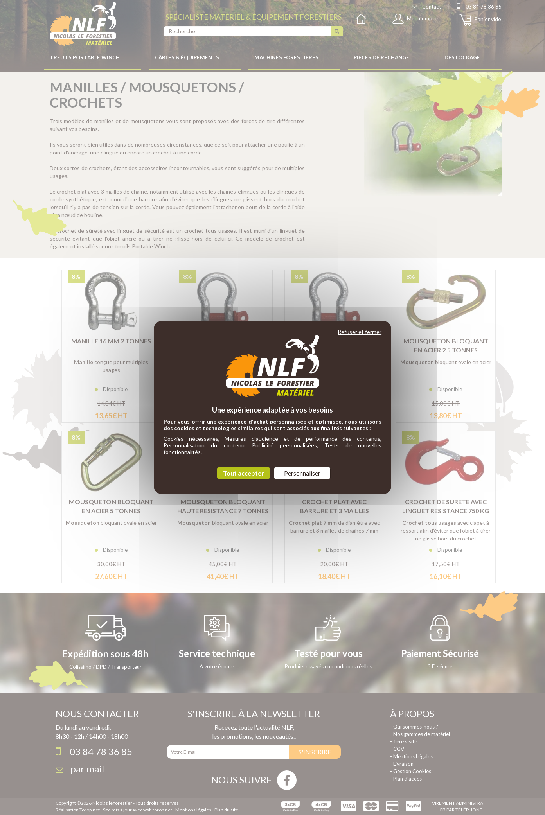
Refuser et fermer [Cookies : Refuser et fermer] (359, 332)
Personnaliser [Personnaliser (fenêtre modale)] (302, 473)
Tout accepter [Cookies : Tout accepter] (243, 473)
